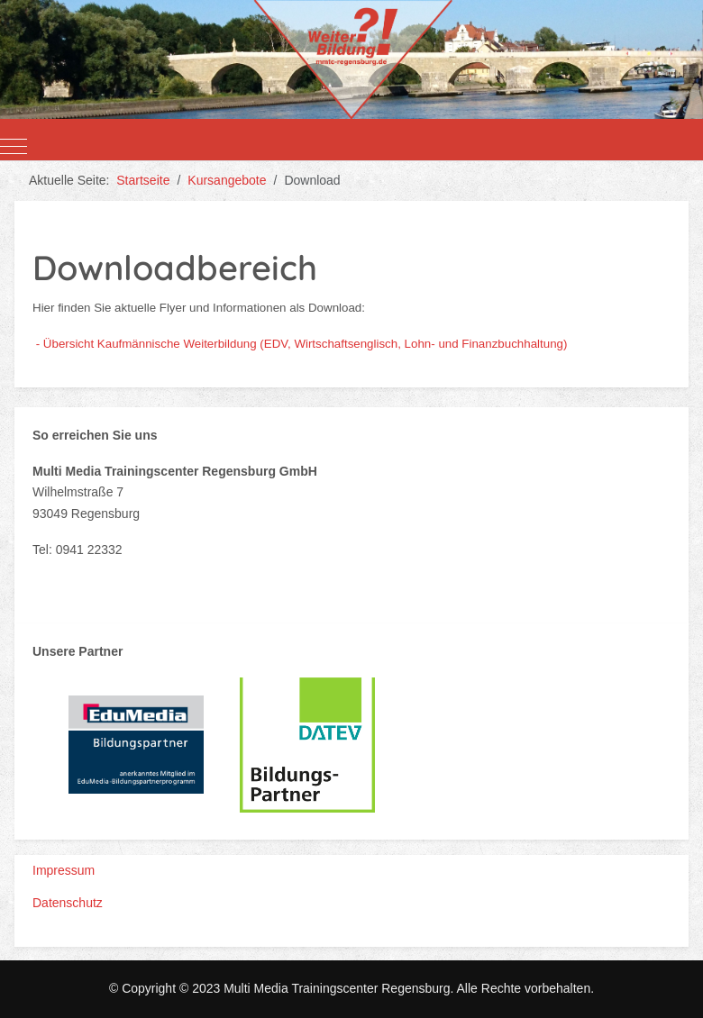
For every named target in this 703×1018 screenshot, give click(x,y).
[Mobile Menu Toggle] (13, 146)
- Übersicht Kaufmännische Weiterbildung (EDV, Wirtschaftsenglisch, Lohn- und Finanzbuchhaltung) (302, 343)
